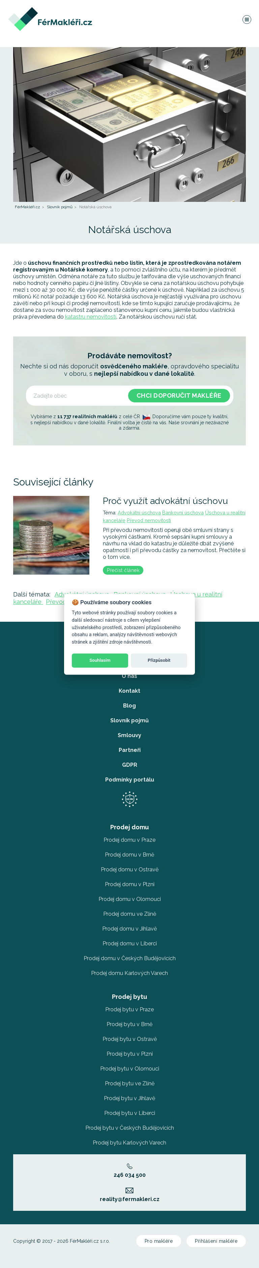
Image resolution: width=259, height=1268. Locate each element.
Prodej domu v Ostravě (130, 869)
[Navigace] (246, 21)
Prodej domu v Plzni (129, 884)
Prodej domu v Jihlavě (129, 929)
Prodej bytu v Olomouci (129, 1068)
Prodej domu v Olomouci (129, 899)
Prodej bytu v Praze (129, 1009)
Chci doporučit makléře (179, 395)
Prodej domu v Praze (129, 840)
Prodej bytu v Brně (129, 1024)
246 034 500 (130, 1170)
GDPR (129, 765)
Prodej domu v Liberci (130, 943)
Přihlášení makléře (216, 1241)
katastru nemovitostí (90, 317)
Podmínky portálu (129, 779)
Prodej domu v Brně (129, 855)
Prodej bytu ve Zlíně (129, 1083)
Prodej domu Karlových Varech (129, 973)
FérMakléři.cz (27, 207)
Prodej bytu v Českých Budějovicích (129, 1128)
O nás (129, 676)
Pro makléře (159, 1241)
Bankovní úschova (183, 512)
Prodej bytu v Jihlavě (129, 1098)
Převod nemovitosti (149, 520)
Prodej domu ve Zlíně (129, 914)
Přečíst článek (123, 570)
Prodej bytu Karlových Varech (129, 1142)
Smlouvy (129, 735)
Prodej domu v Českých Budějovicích (130, 958)
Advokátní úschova (139, 512)
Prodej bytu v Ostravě (130, 1039)
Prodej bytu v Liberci (129, 1113)
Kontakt (129, 691)
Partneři (130, 750)
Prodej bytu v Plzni (130, 1054)
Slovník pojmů (60, 207)
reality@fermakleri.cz (130, 1195)
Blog (129, 705)
